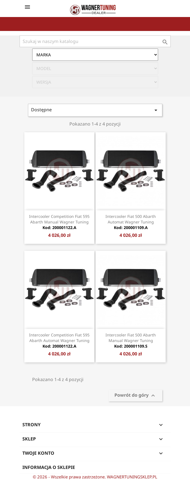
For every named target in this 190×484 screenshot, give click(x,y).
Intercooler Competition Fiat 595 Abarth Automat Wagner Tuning (59, 340)
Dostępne (95, 110)
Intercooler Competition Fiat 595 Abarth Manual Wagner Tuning (59, 222)
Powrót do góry (135, 395)
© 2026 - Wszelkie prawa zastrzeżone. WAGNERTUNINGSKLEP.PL (95, 477)
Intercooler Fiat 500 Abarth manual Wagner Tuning (130, 340)
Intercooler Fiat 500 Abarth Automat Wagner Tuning (130, 222)
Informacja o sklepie (48, 467)
